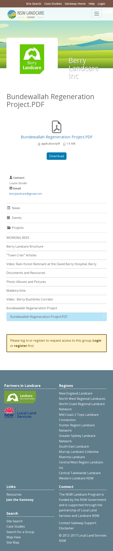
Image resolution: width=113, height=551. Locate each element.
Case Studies (53, 3)
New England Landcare (75, 393)
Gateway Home (75, 3)
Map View (13, 537)
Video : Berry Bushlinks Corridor (29, 299)
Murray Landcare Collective (79, 452)
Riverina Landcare (72, 457)
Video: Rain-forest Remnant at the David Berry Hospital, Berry (51, 264)
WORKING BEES (17, 238)
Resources (14, 494)
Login (101, 3)
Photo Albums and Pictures (26, 282)
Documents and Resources (25, 273)
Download (56, 156)
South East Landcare (74, 446)
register (20, 346)
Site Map (12, 542)
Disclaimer (66, 528)
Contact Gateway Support (77, 523)
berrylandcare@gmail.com (25, 194)
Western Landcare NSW (76, 478)
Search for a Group (20, 532)
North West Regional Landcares (82, 398)
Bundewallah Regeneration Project (31, 308)
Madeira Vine (16, 290)
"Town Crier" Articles (21, 255)
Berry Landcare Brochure (24, 246)
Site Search (33, 3)
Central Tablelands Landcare (80, 473)
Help (92, 3)
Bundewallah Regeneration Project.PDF (56, 137)
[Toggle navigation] (96, 14)
